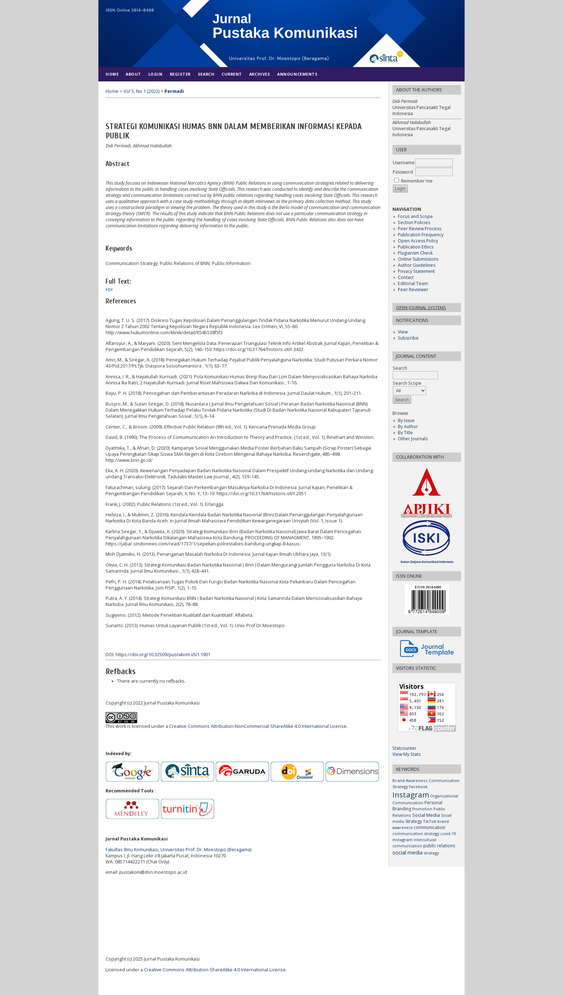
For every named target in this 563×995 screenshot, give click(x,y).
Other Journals (413, 439)
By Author (408, 426)
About (133, 74)
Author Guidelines (416, 265)
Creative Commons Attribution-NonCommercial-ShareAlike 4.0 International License (257, 726)
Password (403, 172)
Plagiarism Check (415, 253)
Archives (259, 74)
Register (180, 74)
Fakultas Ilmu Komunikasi (132, 850)
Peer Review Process (419, 229)
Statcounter (404, 748)
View (403, 332)
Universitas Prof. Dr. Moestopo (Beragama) (205, 850)
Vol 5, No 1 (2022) (141, 91)
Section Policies (414, 222)
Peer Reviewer (413, 289)
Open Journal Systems (421, 307)
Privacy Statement (416, 271)
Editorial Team (413, 283)
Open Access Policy (418, 241)
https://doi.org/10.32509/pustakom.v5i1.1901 (163, 655)
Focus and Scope (415, 216)
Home (112, 74)
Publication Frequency (420, 235)
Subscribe (408, 338)
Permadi (174, 91)
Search (206, 74)
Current (232, 74)
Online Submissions (418, 259)
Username (404, 163)
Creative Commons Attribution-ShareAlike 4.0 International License (215, 970)
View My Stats (406, 754)
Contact (406, 277)
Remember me (417, 181)
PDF (109, 289)
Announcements (297, 74)
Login (155, 74)
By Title (405, 433)
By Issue (406, 420)
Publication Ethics (415, 247)
